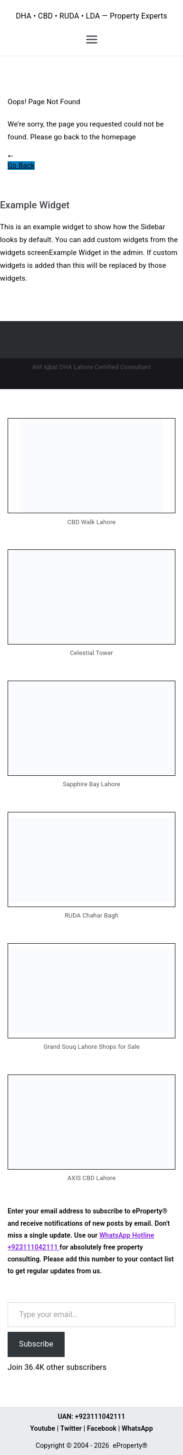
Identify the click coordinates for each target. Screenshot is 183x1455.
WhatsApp (137, 1428)
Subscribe (36, 1343)
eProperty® (130, 1445)
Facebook (101, 1428)
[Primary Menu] (91, 39)
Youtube (42, 1428)
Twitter (71, 1428)
